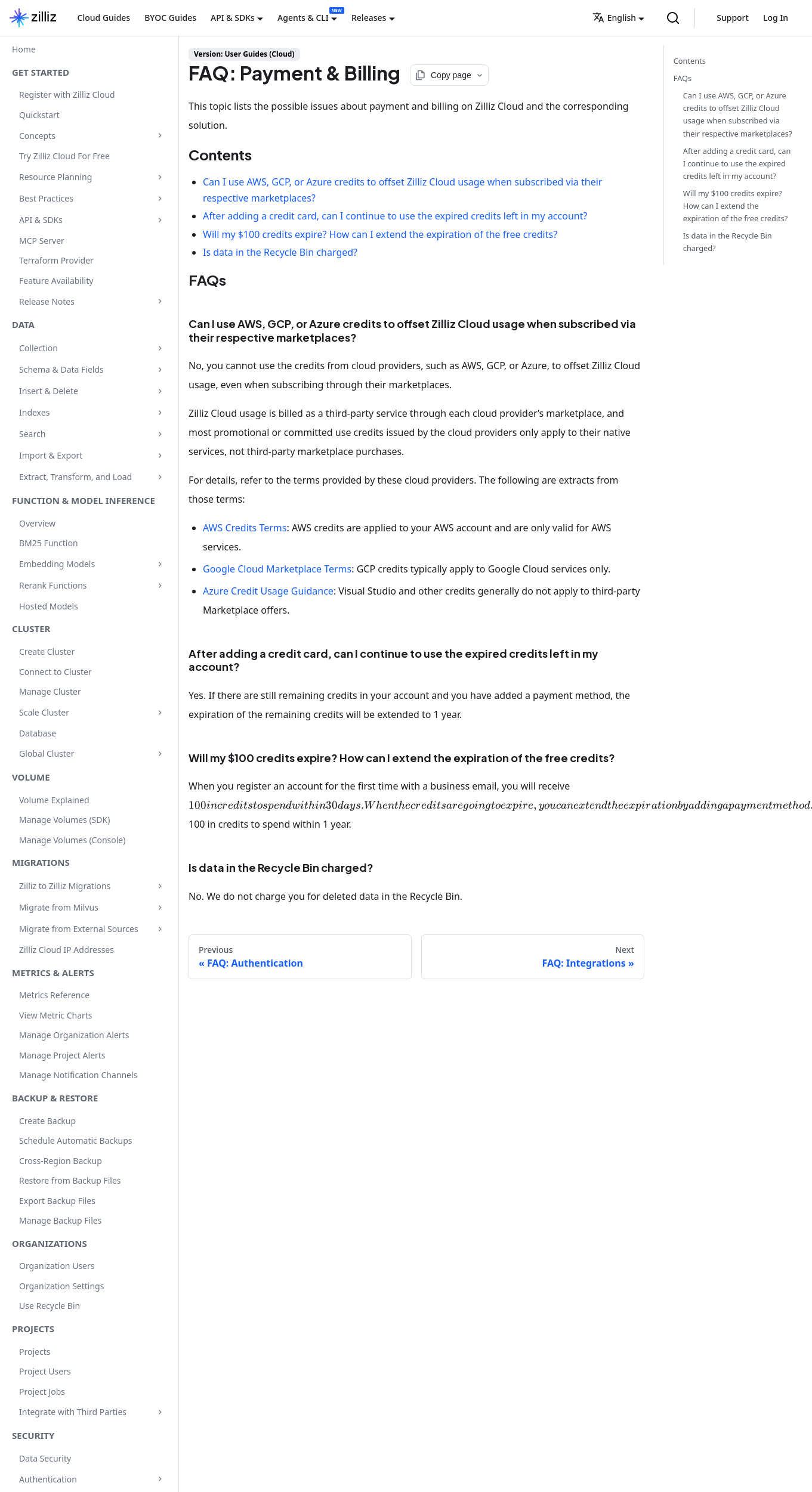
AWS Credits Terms (244, 527)
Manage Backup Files (60, 1220)
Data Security (45, 1458)
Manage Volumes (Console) (72, 840)
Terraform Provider (56, 260)
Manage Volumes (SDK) (64, 819)
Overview (37, 523)
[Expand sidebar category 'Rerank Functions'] (160, 585)
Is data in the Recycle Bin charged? (280, 252)
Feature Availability (56, 280)
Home (24, 49)
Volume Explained (54, 800)
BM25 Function (48, 543)
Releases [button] (368, 17)
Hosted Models (48, 606)
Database (37, 733)
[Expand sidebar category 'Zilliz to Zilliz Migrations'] (160, 886)
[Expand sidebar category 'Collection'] (160, 348)
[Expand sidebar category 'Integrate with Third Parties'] (160, 1412)
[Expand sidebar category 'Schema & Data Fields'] (160, 369)
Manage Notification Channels (78, 1075)
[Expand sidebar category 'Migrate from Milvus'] (160, 907)
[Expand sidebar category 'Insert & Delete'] (160, 391)
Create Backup (47, 1120)
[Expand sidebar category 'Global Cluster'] (160, 753)
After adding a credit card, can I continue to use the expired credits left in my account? (395, 215)
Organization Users (57, 1265)
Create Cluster (47, 651)
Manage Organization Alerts (74, 1035)
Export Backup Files (57, 1200)
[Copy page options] (449, 75)
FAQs (682, 78)
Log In (775, 17)
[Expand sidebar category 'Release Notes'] (160, 301)
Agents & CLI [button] (303, 17)
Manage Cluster (50, 691)
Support (733, 17)
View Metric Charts (55, 1015)
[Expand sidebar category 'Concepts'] (160, 135)
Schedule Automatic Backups (75, 1140)
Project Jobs (42, 1391)
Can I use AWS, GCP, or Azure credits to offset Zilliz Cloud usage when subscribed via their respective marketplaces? (737, 114)
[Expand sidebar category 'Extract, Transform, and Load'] (160, 477)
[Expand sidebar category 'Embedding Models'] (160, 564)
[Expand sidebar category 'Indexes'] (160, 412)
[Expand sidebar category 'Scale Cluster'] (160, 712)
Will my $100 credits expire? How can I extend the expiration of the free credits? (380, 234)
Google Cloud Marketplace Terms (277, 568)
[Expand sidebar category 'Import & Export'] (160, 455)
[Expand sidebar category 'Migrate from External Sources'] (160, 929)
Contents (690, 60)
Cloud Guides (104, 17)
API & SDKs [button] (233, 17)
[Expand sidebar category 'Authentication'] (160, 1478)
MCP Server (41, 240)
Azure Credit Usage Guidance (268, 591)
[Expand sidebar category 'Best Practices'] (160, 198)
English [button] (614, 17)
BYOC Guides (170, 17)
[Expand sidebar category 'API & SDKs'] (160, 220)
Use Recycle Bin (49, 1305)
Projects (34, 1351)
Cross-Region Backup (60, 1160)
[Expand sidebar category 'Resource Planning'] (160, 177)
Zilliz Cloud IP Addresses (66, 949)
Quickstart (39, 114)
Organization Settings (61, 1286)
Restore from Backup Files (70, 1180)
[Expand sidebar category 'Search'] (160, 434)
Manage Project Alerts (62, 1055)
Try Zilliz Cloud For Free (64, 156)
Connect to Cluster (55, 671)
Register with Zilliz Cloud (67, 94)
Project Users (45, 1371)
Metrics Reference (54, 995)
